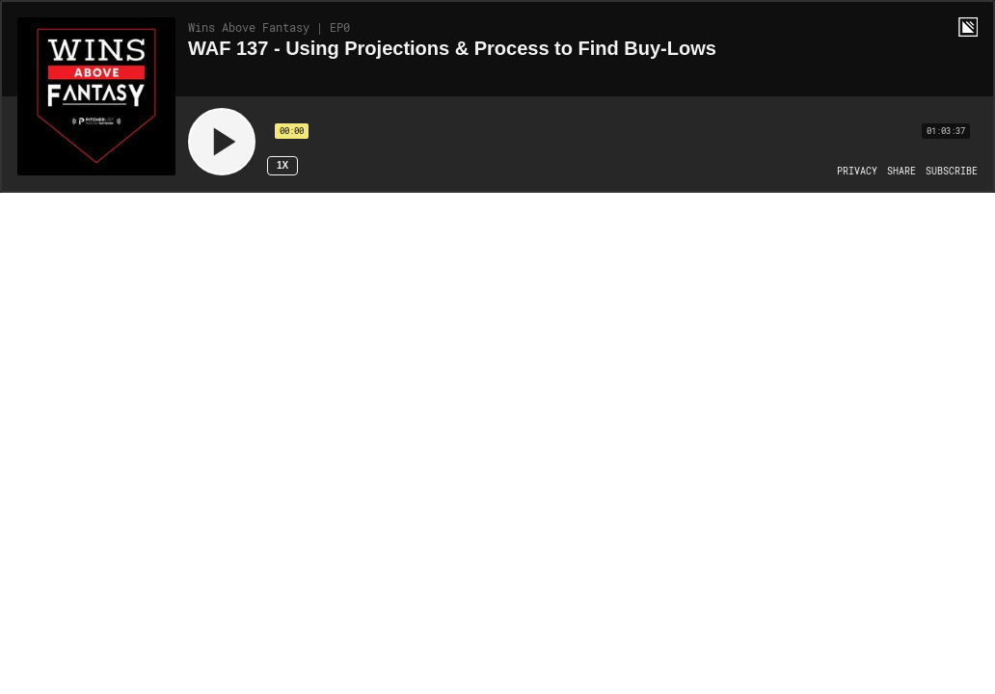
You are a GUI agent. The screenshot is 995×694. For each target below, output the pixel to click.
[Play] (221, 141)
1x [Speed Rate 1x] (282, 165)
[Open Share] (901, 171)
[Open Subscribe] (952, 171)
